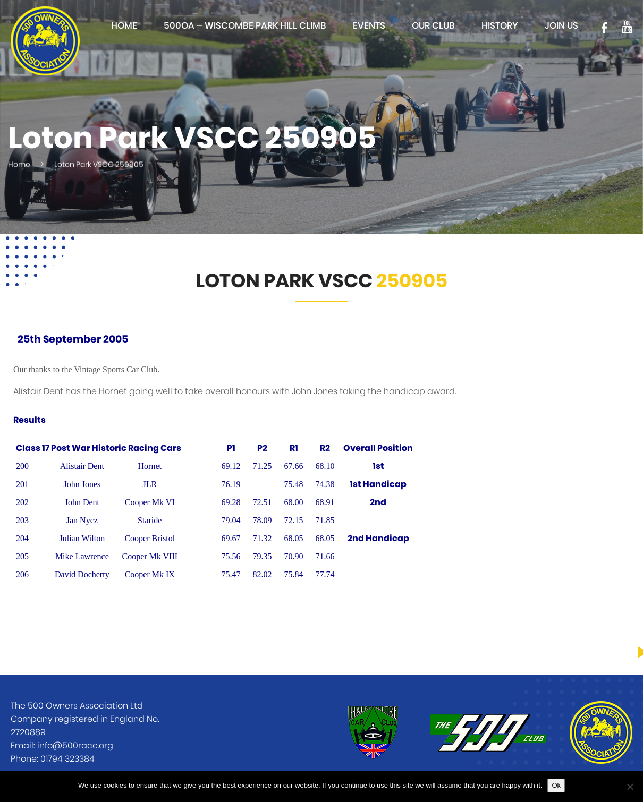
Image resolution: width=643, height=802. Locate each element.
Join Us (561, 25)
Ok (556, 785)
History (499, 25)
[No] (629, 786)
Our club (433, 25)
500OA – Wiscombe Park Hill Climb (245, 25)
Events (369, 25)
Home (124, 25)
